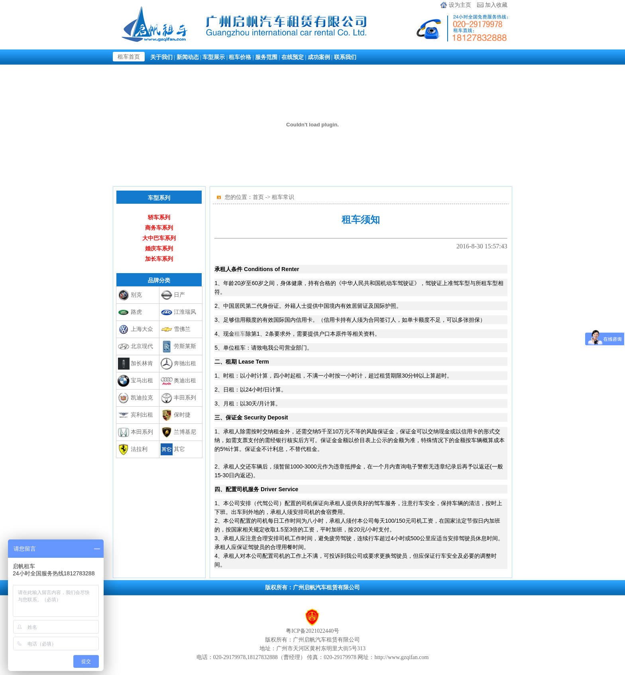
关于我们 (161, 57)
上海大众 (142, 329)
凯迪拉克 (142, 398)
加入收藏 (496, 5)
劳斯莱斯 (185, 346)
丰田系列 (185, 398)
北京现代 (142, 346)
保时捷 (182, 415)
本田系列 (142, 432)
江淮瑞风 (185, 312)
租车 (240, 334)
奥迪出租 (185, 381)
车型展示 (213, 57)
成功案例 (319, 57)
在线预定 (292, 57)
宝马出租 (142, 381)
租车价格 (240, 57)
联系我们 (345, 57)
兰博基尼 (185, 432)
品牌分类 (159, 280)
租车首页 (129, 57)
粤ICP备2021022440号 (312, 631)
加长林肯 (142, 363)
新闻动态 (188, 57)
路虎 (136, 312)
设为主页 (460, 5)
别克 (136, 295)
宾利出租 (142, 415)
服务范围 (266, 57)
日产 (179, 295)
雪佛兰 (182, 329)
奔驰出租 (185, 363)
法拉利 (139, 449)
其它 (179, 449)
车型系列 (159, 198)
